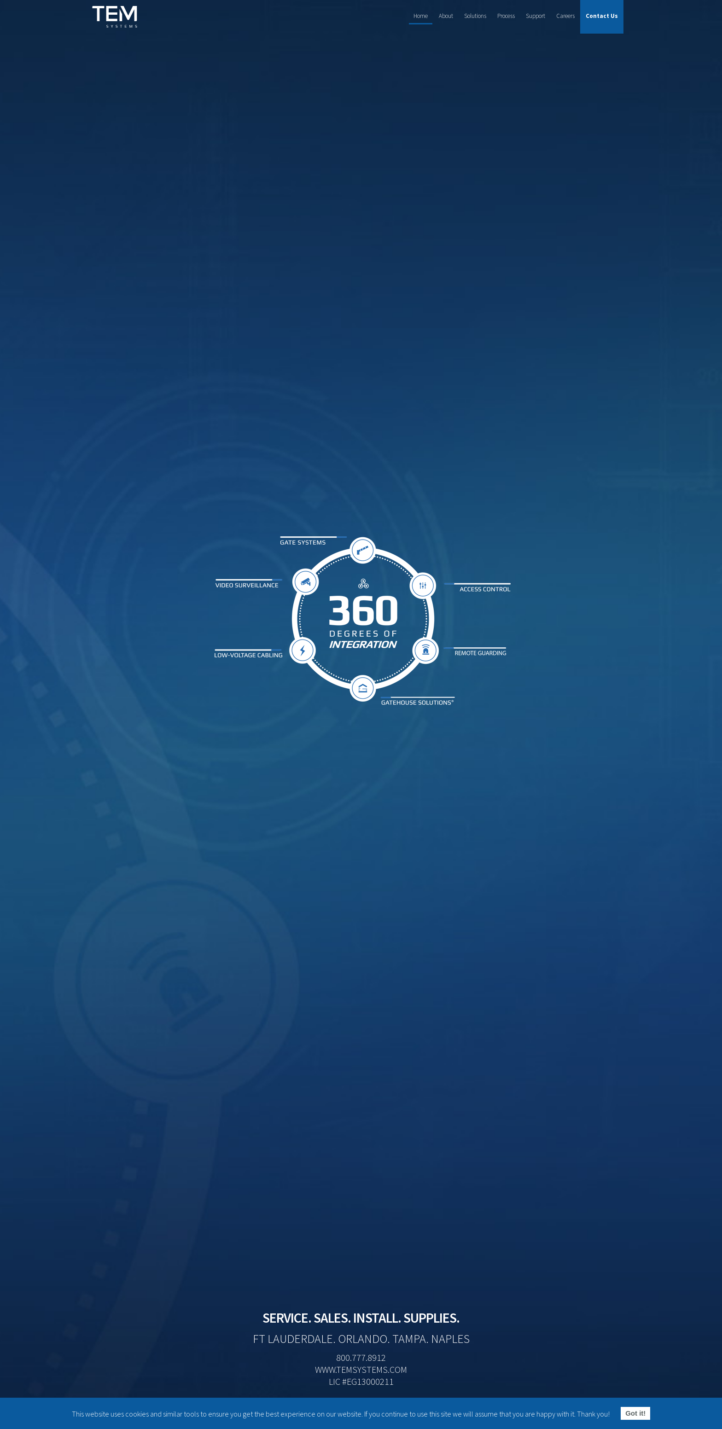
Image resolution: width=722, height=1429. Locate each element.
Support (535, 16)
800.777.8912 (361, 1357)
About (446, 16)
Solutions (475, 16)
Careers (565, 16)
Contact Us (602, 16)
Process (506, 16)
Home (420, 16)
